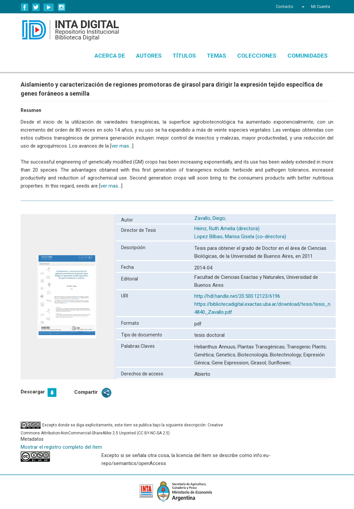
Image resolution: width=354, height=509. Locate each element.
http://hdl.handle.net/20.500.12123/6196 (237, 296)
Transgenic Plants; (307, 347)
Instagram (62, 7)
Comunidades (307, 55)
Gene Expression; (231, 363)
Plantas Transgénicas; (262, 347)
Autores (149, 55)
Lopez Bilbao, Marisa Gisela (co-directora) (240, 237)
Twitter (36, 7)
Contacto (284, 6)
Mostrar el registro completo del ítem (61, 447)
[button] (302, 6)
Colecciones (256, 55)
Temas (216, 55)
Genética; (205, 355)
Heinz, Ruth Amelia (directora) (227, 229)
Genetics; (227, 355)
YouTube (48, 7)
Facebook (25, 7)
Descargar (33, 392)
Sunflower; (279, 363)
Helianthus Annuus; (216, 347)
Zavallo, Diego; (210, 218)
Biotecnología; (254, 355)
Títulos (184, 55)
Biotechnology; (286, 355)
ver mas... (121, 146)
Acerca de (109, 55)
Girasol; (259, 363)
